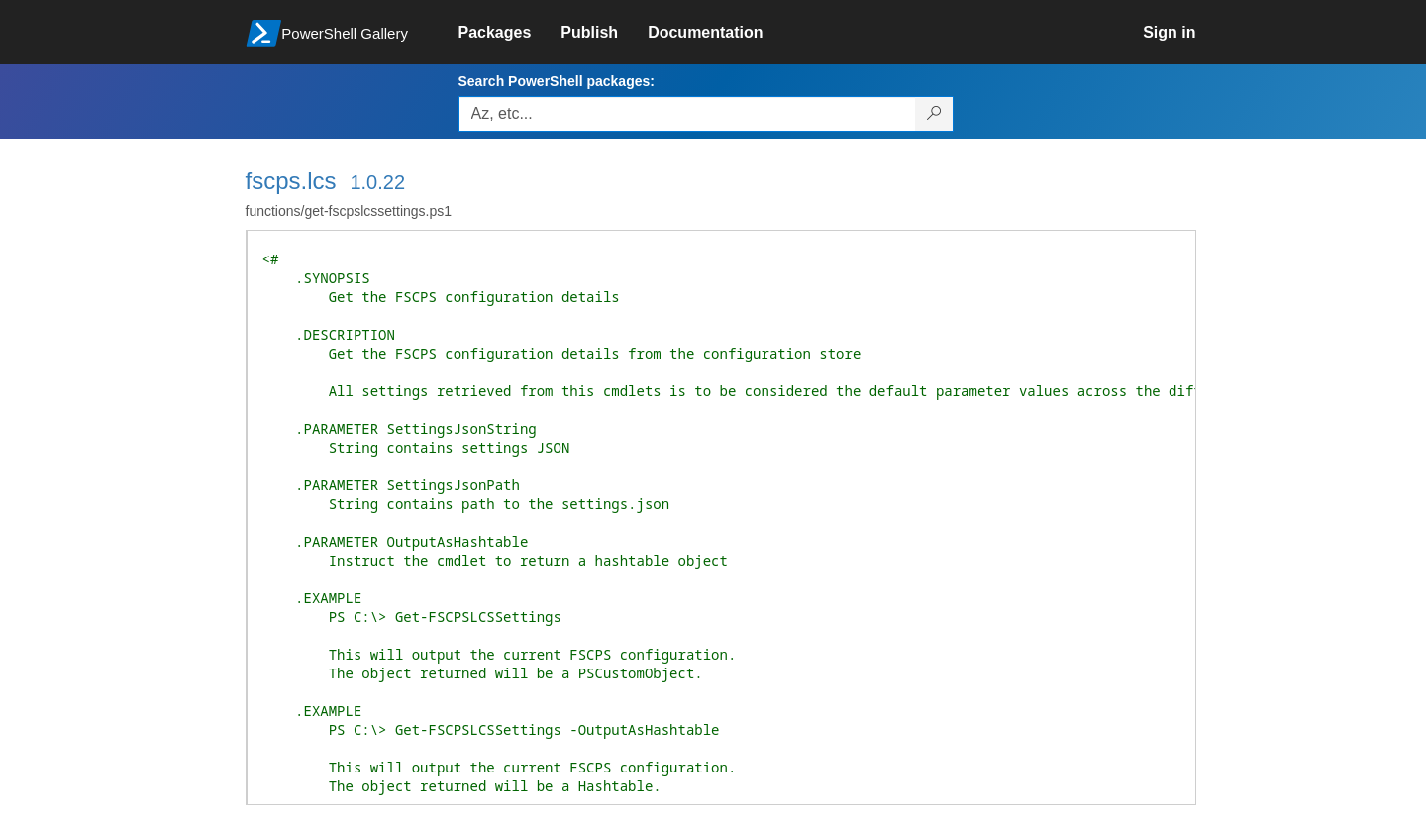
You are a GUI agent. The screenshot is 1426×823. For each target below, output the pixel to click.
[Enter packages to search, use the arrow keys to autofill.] (687, 114)
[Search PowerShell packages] (934, 114)
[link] (509, 32)
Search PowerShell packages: (556, 81)
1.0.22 (377, 182)
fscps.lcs (291, 180)
